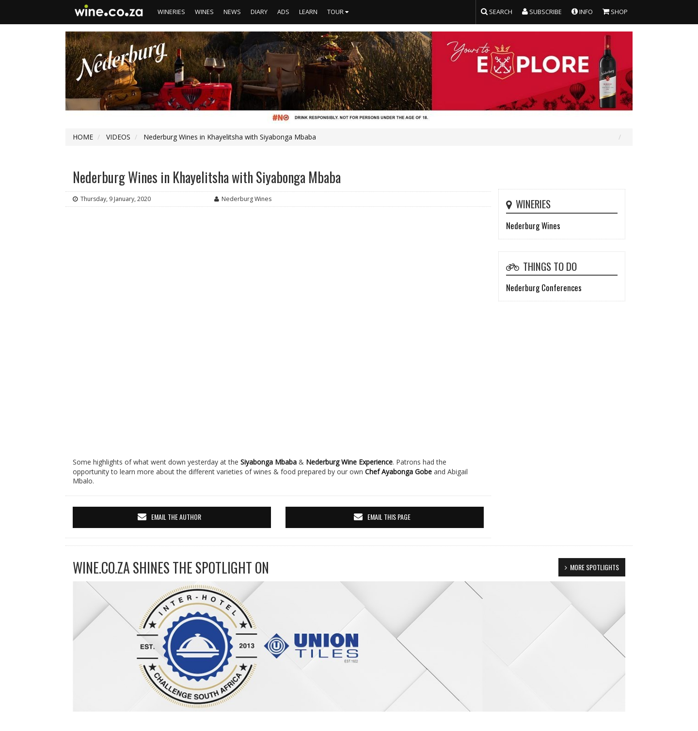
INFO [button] (582, 11)
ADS (283, 12)
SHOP (615, 11)
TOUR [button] (339, 12)
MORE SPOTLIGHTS (594, 567)
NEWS (232, 12)
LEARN (308, 12)
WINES (204, 12)
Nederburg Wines (533, 225)
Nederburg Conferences (544, 287)
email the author (176, 517)
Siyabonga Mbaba (268, 462)
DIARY (259, 12)
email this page (389, 517)
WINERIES (171, 12)
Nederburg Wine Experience (349, 462)
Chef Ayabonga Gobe (398, 471)
